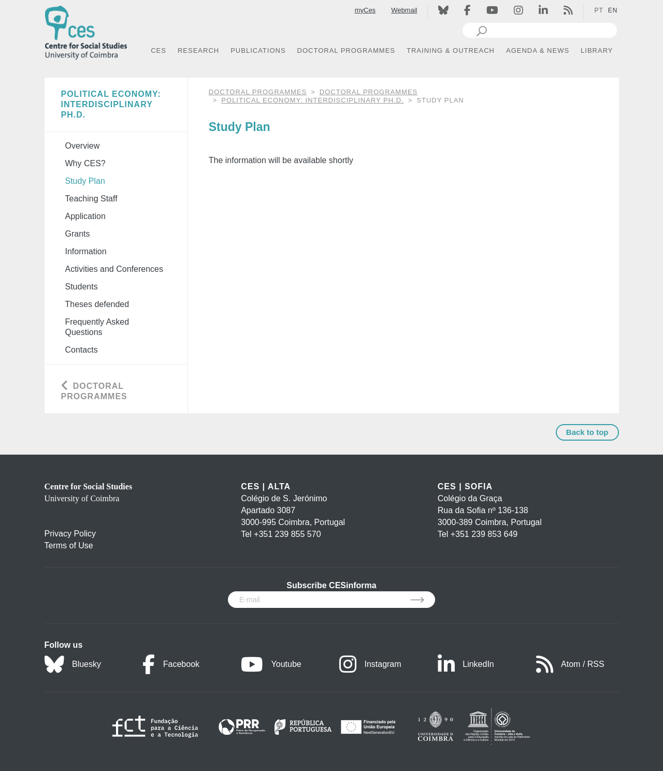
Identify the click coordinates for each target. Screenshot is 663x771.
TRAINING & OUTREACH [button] (451, 50)
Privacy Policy (70, 533)
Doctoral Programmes (368, 92)
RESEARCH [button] (198, 50)
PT (598, 10)
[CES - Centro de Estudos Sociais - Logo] (86, 30)
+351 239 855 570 (287, 534)
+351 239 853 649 (484, 534)
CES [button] (158, 50)
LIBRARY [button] (597, 50)
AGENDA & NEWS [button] (537, 50)
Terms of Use (69, 545)
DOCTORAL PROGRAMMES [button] (346, 50)
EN (613, 10)
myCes (365, 10)
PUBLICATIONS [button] (257, 50)
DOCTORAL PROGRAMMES (258, 92)
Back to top (587, 432)
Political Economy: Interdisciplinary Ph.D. (312, 100)
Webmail (404, 10)
